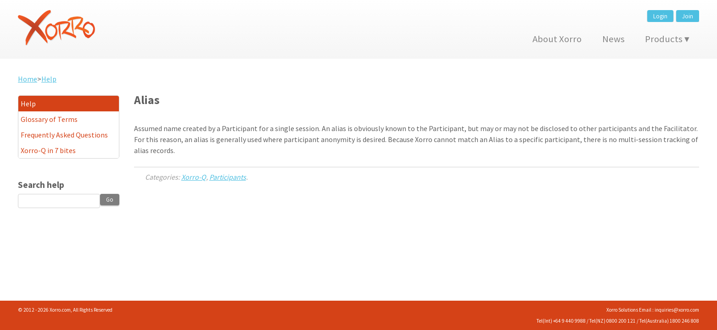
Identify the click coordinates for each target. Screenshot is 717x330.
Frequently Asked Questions (64, 134)
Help (48, 78)
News (613, 39)
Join (687, 16)
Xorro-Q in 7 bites (48, 150)
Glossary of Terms (49, 119)
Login (660, 16)
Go (109, 199)
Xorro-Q (193, 177)
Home (27, 78)
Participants (227, 177)
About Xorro (557, 39)
